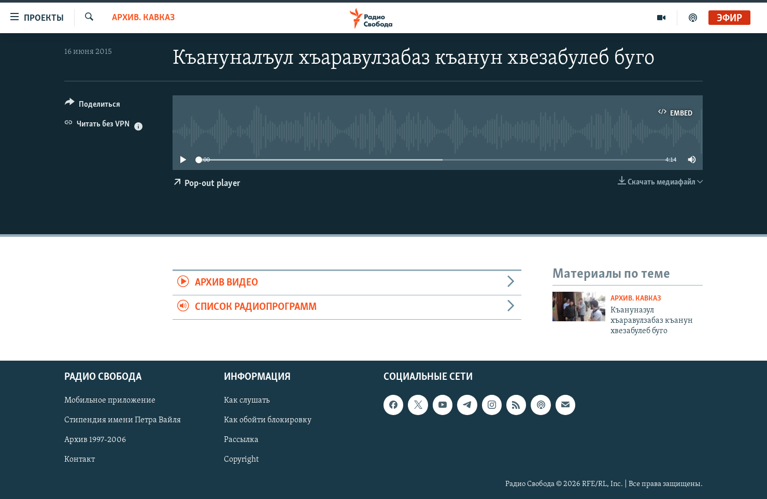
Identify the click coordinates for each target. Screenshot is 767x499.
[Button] (92, 106)
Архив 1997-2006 (95, 440)
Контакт (79, 459)
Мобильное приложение (109, 400)
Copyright (241, 459)
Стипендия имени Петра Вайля (122, 420)
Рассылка (241, 440)
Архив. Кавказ (143, 18)
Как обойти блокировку (267, 420)
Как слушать (246, 400)
